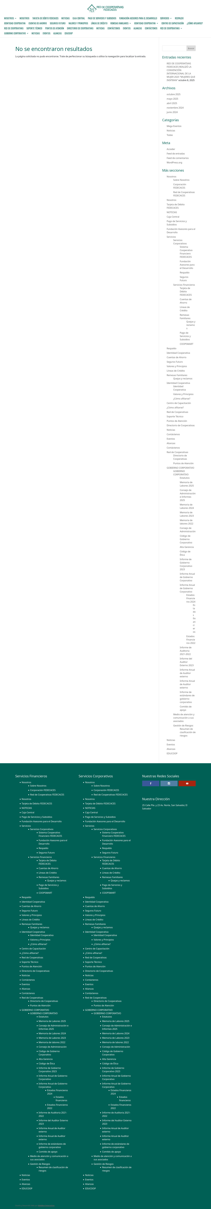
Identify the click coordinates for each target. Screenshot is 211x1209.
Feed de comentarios (178, 158)
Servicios (164, 18)
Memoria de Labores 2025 (52, 1021)
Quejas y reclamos (190, 325)
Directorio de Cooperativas (80, 28)
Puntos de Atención (54, 28)
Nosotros (9, 18)
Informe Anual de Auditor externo (187, 673)
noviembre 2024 (175, 107)
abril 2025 (172, 103)
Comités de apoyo (48, 1151)
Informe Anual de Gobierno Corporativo (187, 577)
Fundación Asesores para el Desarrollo (138, 18)
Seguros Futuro (57, 23)
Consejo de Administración (53, 1046)
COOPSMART (186, 343)
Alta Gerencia (187, 547)
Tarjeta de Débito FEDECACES (45, 18)
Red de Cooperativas (13, 28)
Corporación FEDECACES (43, 790)
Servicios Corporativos (41, 829)
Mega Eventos (174, 126)
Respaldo (179, 18)
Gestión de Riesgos (183, 725)
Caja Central (79, 18)
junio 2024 (172, 112)
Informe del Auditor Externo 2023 (187, 662)
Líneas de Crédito (99, 23)
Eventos (126, 28)
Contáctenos (114, 28)
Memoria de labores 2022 (52, 1042)
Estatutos (185, 477)
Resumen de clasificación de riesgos (188, 732)
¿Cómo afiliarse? (195, 23)
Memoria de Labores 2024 (52, 1033)
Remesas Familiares (119, 23)
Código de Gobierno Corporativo (186, 539)
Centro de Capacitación (172, 23)
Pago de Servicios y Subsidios (102, 18)
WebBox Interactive (46, 1205)
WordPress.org (174, 162)
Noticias (100, 28)
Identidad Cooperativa (14, 23)
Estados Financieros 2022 (190, 640)
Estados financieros (194, 618)
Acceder (171, 149)
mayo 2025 (172, 98)
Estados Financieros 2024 (190, 598)
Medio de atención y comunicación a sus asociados (183, 718)
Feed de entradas (176, 153)
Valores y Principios (78, 23)
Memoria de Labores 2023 (52, 1037)
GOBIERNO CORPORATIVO (15, 33)
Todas (170, 135)
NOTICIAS (65, 18)
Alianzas (138, 28)
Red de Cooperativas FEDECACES (47, 794)
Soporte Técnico (34, 28)
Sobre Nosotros (181, 179)
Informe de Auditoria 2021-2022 (186, 651)
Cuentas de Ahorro (38, 23)
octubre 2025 (173, 94)
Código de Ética (47, 1063)
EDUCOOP (69, 33)
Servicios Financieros (184, 284)
